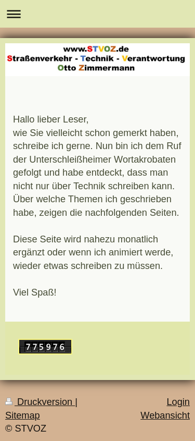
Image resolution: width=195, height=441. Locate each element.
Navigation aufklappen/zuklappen (97, 14)
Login (178, 402)
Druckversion (40, 402)
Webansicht (165, 415)
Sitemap (22, 415)
